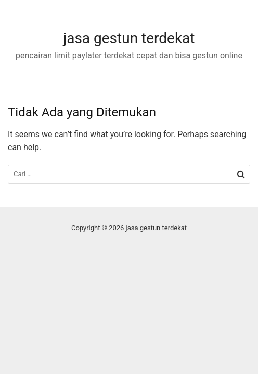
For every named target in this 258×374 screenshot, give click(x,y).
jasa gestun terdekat (129, 38)
